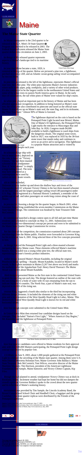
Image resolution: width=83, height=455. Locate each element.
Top (80, 451)
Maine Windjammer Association (62, 180)
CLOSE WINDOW (8, 16)
